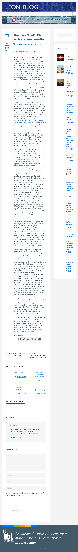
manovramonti (29, 44)
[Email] (39, 339)
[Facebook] (20, 339)
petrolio (38, 44)
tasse (15, 48)
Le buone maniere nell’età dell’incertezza (71, 206)
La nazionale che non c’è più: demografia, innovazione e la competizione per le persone (70, 111)
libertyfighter (14, 426)
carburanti (20, 44)
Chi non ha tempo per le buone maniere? (69, 221)
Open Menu (74, 14)
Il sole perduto (68, 56)
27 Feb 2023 (21, 394)
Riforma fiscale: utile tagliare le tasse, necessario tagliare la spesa (40, 375)
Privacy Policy (33, 549)
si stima (21, 135)
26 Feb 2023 (41, 394)
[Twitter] (23, 339)
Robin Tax (24, 307)
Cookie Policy (44, 549)
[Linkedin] (27, 339)
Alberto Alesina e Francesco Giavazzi (28, 122)
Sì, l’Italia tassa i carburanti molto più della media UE (40, 389)
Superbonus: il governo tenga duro (19, 389)
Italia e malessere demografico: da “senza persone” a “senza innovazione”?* (70, 187)
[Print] (35, 339)
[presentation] (21, 502)
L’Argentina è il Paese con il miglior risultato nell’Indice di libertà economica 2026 (69, 241)
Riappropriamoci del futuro (71, 157)
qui (14, 170)
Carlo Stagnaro (23, 52)
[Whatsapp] (31, 339)
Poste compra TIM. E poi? (69, 169)
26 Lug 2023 (21, 377)
